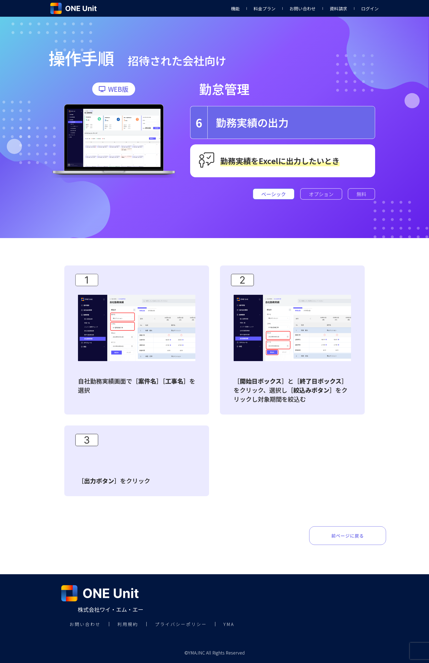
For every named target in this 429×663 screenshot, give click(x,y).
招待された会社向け (177, 60)
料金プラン (265, 8)
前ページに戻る (347, 535)
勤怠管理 (224, 89)
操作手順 (81, 58)
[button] (113, 89)
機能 (235, 8)
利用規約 (127, 624)
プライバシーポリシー (181, 624)
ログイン (370, 8)
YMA (229, 624)
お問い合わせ (302, 8)
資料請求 (338, 8)
